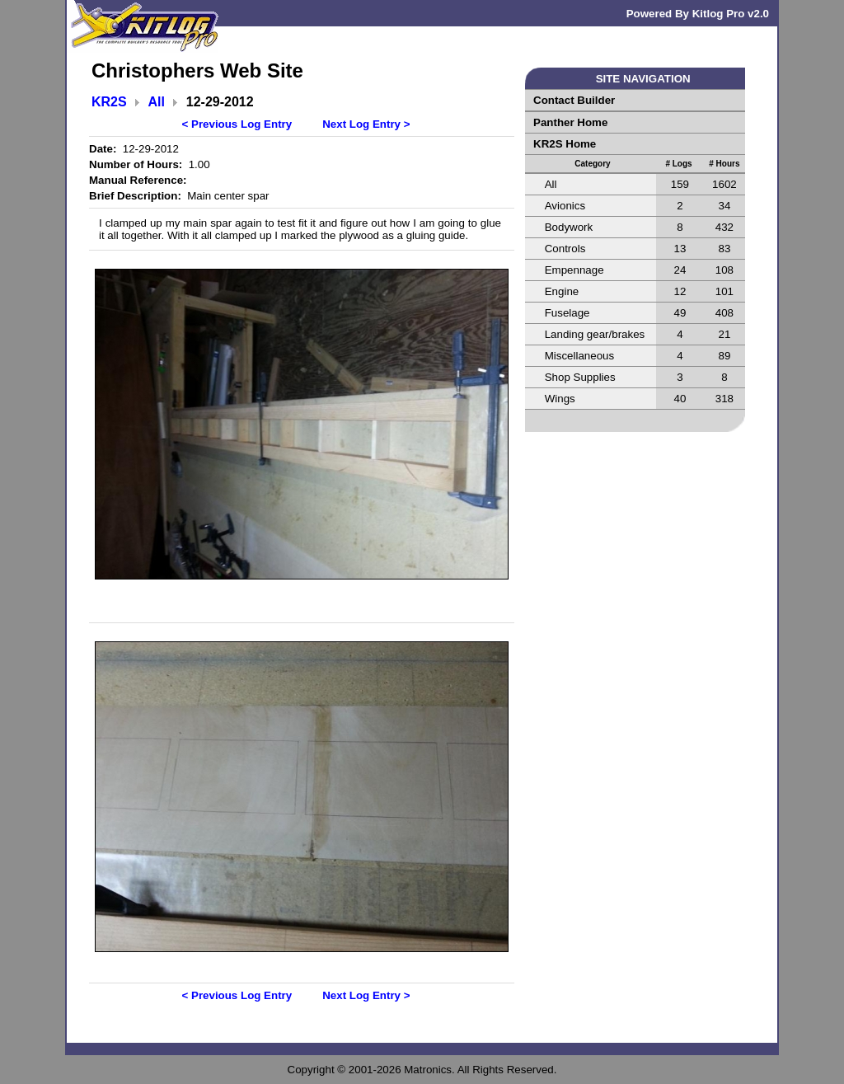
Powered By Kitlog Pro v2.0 (697, 13)
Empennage (574, 270)
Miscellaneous (579, 356)
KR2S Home (564, 144)
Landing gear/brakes (595, 334)
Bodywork (569, 227)
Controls (565, 248)
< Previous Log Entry (237, 124)
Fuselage (567, 313)
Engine (562, 291)
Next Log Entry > (366, 124)
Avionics (565, 205)
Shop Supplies (580, 377)
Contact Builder (574, 100)
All (156, 102)
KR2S (109, 102)
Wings (560, 398)
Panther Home (570, 122)
